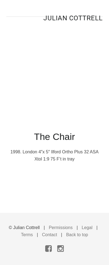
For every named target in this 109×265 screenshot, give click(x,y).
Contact (49, 234)
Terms (27, 234)
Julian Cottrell (73, 18)
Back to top (77, 234)
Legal (87, 227)
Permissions (61, 227)
